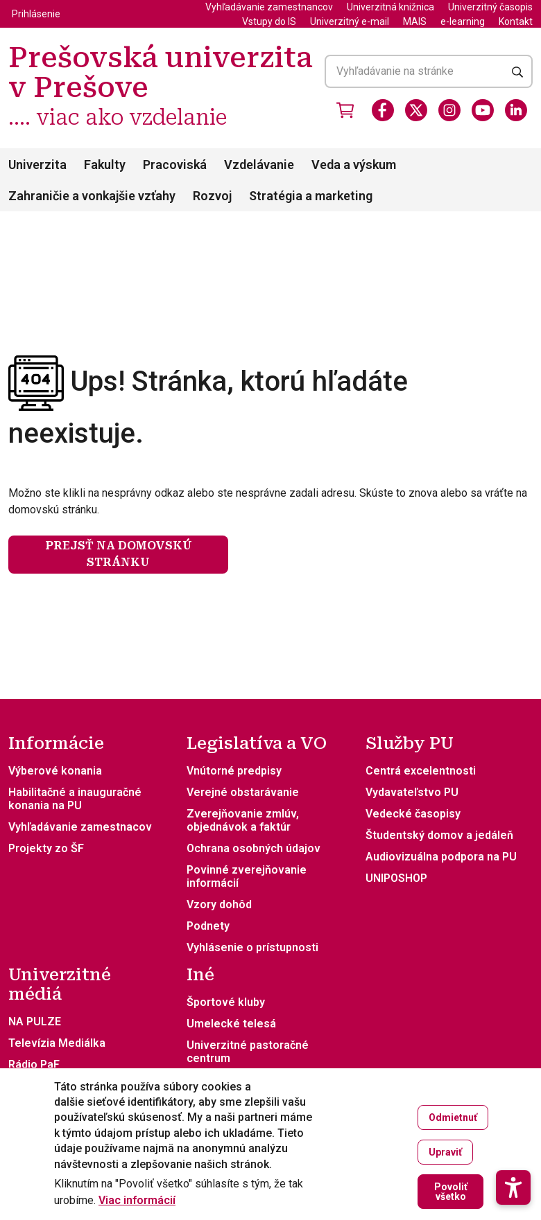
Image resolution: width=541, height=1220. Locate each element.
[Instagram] (449, 110)
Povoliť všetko (450, 1191)
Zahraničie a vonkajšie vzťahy (91, 195)
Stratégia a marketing (310, 195)
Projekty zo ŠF (46, 848)
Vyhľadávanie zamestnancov (269, 6)
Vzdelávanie (259, 164)
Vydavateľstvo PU (412, 792)
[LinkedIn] (516, 110)
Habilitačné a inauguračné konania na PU (74, 799)
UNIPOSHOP (396, 878)
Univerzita (37, 164)
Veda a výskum (353, 164)
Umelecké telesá (231, 1023)
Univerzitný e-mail (349, 21)
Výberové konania (55, 770)
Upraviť (445, 1152)
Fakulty (105, 164)
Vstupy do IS (269, 21)
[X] (416, 110)
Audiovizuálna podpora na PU (441, 856)
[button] (513, 1158)
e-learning (462, 21)
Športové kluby (226, 1002)
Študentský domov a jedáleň (439, 835)
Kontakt (516, 21)
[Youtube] (483, 110)
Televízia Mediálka (56, 1043)
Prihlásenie (36, 13)
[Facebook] (383, 110)
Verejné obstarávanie (243, 792)
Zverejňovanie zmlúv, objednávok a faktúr (243, 820)
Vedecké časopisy (413, 813)
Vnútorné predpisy (234, 770)
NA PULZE (34, 1021)
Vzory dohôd (219, 904)
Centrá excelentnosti (421, 770)
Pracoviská (175, 164)
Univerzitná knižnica (390, 6)
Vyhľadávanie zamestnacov (80, 826)
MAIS (415, 21)
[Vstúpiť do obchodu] (345, 110)
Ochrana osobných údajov (253, 848)
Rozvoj (212, 195)
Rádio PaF (34, 1064)
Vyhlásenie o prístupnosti (252, 947)
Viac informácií (136, 1200)
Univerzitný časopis (490, 6)
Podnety (208, 925)
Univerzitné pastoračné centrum (248, 1051)
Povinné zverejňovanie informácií (247, 876)
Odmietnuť (453, 1117)
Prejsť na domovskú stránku (118, 554)
